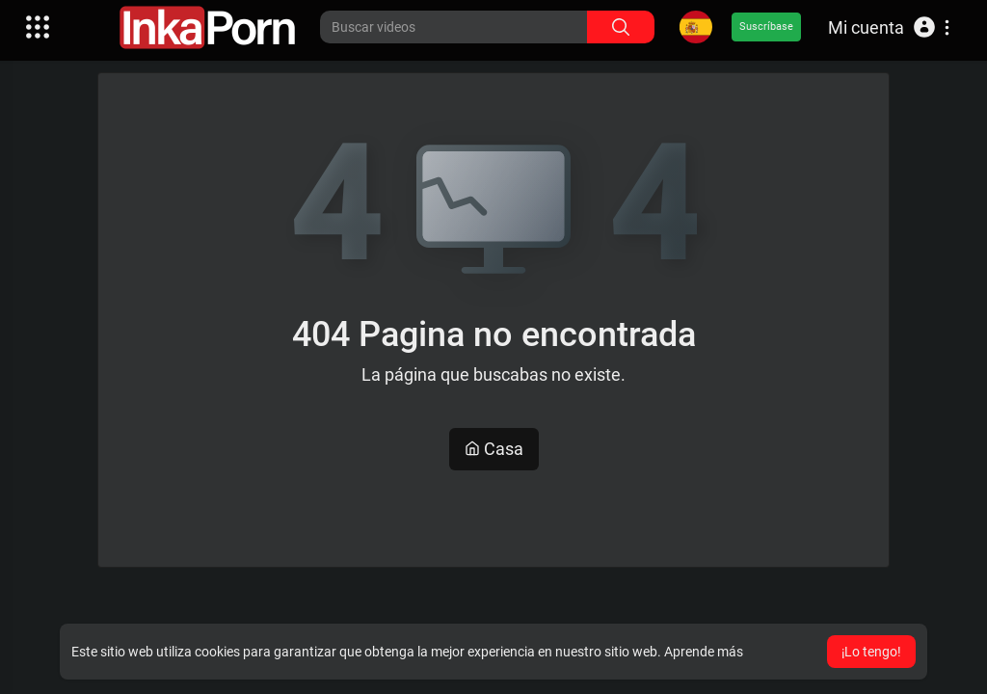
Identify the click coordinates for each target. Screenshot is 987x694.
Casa (494, 449)
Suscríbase (766, 26)
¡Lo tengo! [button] (871, 651)
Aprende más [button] (703, 651)
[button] (889, 27)
